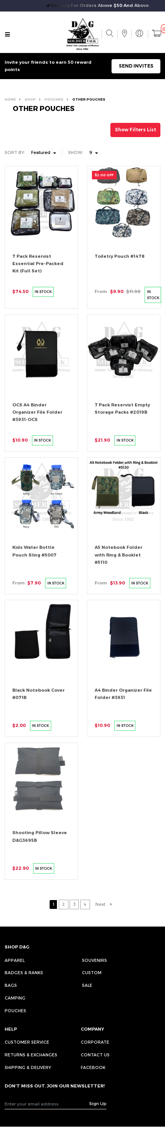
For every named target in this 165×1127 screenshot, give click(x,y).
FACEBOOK (93, 1067)
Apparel (15, 960)
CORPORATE (95, 1041)
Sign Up (98, 1103)
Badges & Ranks (24, 972)
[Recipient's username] (47, 1104)
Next (100, 904)
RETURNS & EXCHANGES (31, 1054)
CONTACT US (95, 1054)
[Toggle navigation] (7, 35)
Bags (11, 985)
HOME (10, 99)
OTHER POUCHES (88, 99)
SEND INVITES (136, 66)
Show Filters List (135, 129)
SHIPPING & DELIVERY (28, 1067)
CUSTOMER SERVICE (27, 1041)
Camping (15, 997)
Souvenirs (94, 960)
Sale (87, 985)
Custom (92, 972)
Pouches (15, 1010)
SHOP (30, 99)
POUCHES (54, 99)
